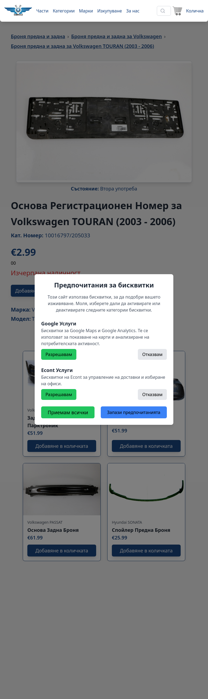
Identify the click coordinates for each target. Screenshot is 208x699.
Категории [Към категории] (64, 11)
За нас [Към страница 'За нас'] (132, 11)
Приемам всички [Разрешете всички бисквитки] (68, 412)
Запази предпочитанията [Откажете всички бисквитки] (133, 412)
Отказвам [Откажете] (152, 354)
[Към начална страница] (18, 10)
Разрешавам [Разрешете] (59, 354)
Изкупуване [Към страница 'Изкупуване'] (109, 11)
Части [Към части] (42, 11)
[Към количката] (187, 10)
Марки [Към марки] (86, 11)
